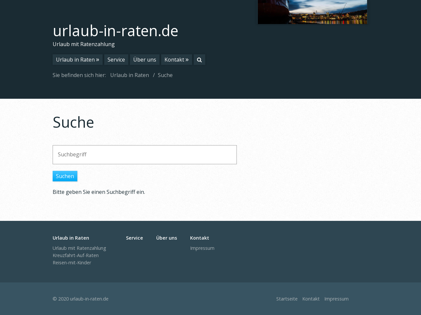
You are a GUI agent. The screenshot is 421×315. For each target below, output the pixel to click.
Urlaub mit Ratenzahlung (79, 248)
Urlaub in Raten (75, 59)
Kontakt (174, 59)
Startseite (287, 299)
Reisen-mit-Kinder (72, 262)
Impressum (202, 248)
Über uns (144, 59)
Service (116, 59)
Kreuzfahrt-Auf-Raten (76, 255)
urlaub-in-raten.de (115, 30)
